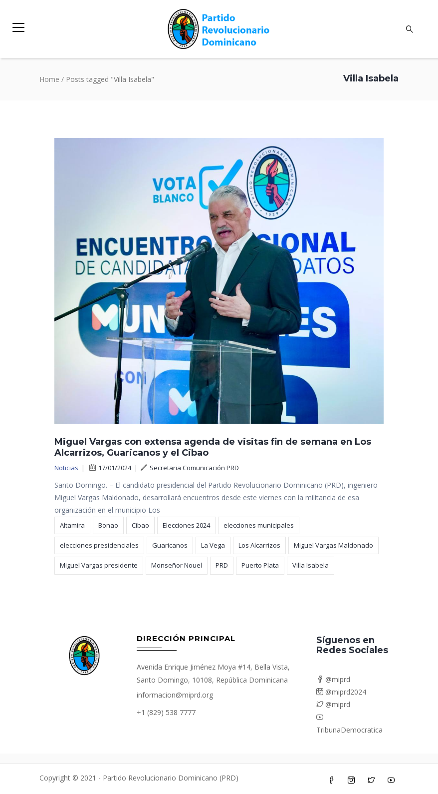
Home (49, 79)
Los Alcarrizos (259, 545)
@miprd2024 (341, 692)
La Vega (213, 545)
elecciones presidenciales (99, 545)
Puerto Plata (260, 565)
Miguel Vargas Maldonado (333, 545)
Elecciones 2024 (186, 525)
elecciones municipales (258, 525)
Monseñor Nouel (176, 565)
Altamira (72, 525)
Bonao (108, 525)
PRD (222, 565)
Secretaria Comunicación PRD (190, 467)
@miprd (333, 679)
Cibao (140, 525)
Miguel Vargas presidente (99, 565)
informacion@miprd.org (175, 695)
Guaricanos (170, 545)
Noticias (66, 467)
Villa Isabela (310, 565)
